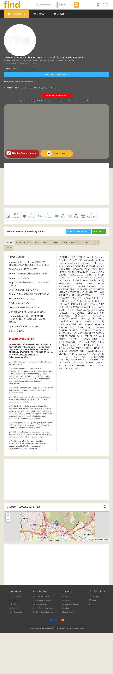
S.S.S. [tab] (97, 241)
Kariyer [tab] (37, 241)
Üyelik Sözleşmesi (40, 603)
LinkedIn (94, 603)
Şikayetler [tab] (47, 241)
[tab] (45, 216)
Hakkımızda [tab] (9, 241)
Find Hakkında (68, 595)
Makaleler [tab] (75, 241)
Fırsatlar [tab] (56, 241)
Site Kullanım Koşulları (42, 599)
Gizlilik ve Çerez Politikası (43, 611)
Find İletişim (67, 607)
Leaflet (91, 538)
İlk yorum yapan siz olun (78, 231)
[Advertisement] (56, 126)
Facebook (94, 595)
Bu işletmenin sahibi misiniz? (56, 73)
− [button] (8, 519)
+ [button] (8, 514)
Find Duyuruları (68, 599)
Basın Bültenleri (16, 611)
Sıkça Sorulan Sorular (41, 595)
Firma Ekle (14, 599)
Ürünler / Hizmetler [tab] (24, 241)
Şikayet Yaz (99, 231)
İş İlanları (39, 13)
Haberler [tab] (65, 241)
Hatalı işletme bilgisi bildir (56, 94)
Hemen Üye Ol (68, 611)
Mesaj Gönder (56, 152)
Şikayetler (60, 13)
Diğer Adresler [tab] (87, 241)
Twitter (93, 599)
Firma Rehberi (16, 13)
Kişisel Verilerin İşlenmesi (43, 607)
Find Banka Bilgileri (70, 603)
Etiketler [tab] (8, 247)
